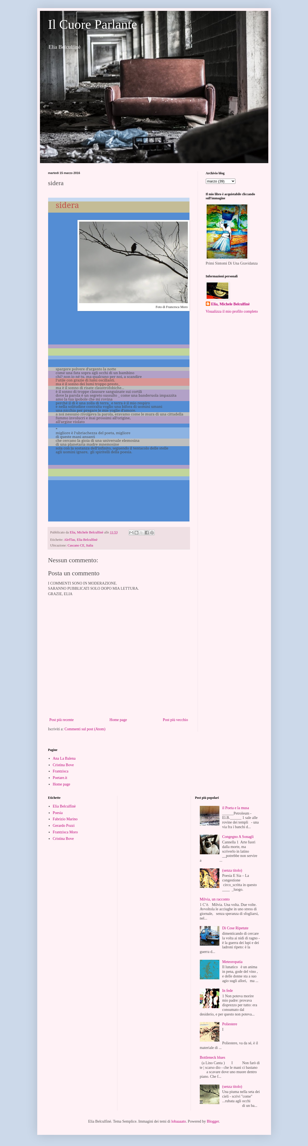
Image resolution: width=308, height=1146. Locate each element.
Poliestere (229, 1024)
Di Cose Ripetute (235, 928)
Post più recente (61, 720)
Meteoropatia (232, 962)
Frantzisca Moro (65, 832)
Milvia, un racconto (215, 899)
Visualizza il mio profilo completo (232, 311)
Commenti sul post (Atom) (84, 729)
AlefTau (69, 540)
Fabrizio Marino (65, 819)
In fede (227, 991)
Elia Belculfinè (87, 540)
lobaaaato (178, 1121)
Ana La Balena (64, 758)
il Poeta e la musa (235, 808)
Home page (118, 720)
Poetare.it (60, 778)
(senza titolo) (232, 870)
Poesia (58, 813)
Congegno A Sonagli (238, 837)
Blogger (213, 1121)
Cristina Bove (63, 765)
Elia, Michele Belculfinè (230, 304)
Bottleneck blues (212, 1057)
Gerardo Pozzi (63, 826)
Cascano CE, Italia (80, 545)
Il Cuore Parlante (92, 24)
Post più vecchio (175, 720)
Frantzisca (61, 771)
